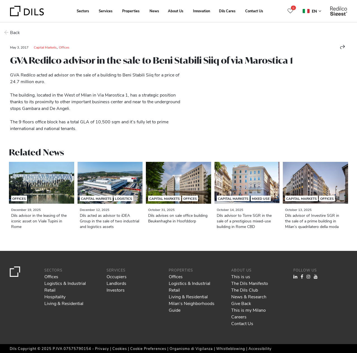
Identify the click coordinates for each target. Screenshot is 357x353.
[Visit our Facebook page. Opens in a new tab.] (302, 276)
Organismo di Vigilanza (191, 348)
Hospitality (55, 296)
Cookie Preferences (148, 348)
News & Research (248, 296)
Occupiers (117, 276)
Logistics (123, 198)
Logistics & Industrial (65, 283)
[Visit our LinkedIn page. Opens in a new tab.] (295, 276)
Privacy (102, 348)
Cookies (120, 348)
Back (15, 32)
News (154, 10)
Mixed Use (261, 198)
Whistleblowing (230, 348)
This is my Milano (248, 310)
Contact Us (254, 10)
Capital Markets (45, 47)
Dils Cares (227, 10)
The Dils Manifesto (249, 283)
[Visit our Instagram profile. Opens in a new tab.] (308, 276)
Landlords (116, 283)
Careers (239, 317)
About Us (175, 10)
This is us (240, 276)
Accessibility (260, 348)
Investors (116, 290)
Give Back (241, 303)
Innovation (201, 10)
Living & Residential (63, 303)
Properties (130, 10)
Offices (64, 47)
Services (105, 10)
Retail (50, 290)
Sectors (83, 10)
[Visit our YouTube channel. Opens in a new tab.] (316, 276)
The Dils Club (244, 290)
